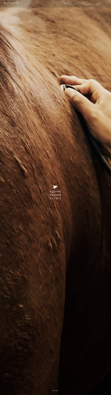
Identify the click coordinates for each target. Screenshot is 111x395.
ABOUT (70, 2)
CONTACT (99, 2)
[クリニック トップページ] (12, 3)
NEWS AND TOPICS (87, 4)
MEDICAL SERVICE (73, 4)
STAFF (83, 2)
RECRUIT (99, 4)
